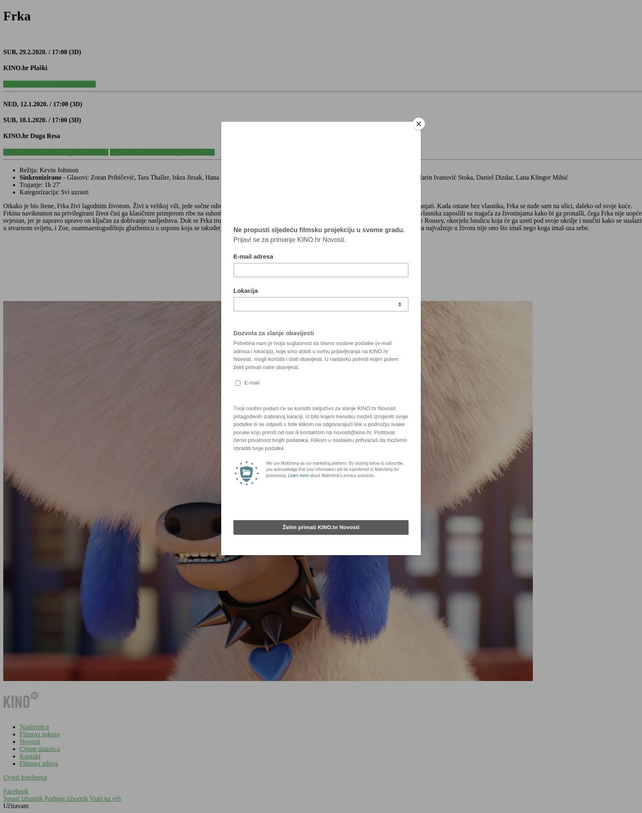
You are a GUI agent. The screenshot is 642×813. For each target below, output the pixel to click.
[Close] (419, 124)
